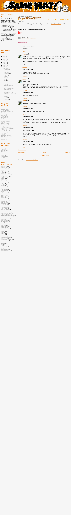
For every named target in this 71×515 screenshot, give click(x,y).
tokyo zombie (4, 238)
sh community (4, 221)
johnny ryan (4, 196)
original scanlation (25, 38)
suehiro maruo (33, 38)
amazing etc (4, 166)
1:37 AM (24, 114)
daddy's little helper (8, 91)
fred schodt (4, 182)
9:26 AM (24, 51)
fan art (2, 179)
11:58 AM (25, 76)
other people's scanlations (7, 215)
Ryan (24, 54)
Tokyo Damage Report (6, 136)
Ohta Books (4, 129)
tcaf (2, 232)
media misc (4, 204)
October (6, 72)
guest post (3, 186)
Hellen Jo (3, 152)
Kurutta (3, 134)
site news (3, 225)
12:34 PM (25, 106)
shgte (2, 222)
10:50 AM (25, 67)
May (5, 79)
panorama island (5, 218)
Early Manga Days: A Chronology (6, 114)
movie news (4, 207)
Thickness (3, 151)
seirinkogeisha (4, 220)
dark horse (3, 171)
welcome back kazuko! (8, 88)
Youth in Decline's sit (8, 22)
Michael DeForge (5, 150)
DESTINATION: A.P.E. (8, 92)
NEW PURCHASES (8, 89)
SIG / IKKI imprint (5, 131)
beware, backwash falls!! (9, 95)
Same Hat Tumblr (5, 108)
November (6, 70)
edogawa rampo (5, 176)
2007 (4, 65)
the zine (3, 234)
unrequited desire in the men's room (9, 82)
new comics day (5, 209)
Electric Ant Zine (5, 109)
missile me (6, 96)
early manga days (5, 174)
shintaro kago (4, 224)
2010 (4, 60)
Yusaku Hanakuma (5, 121)
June (5, 77)
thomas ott (3, 236)
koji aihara (3, 201)
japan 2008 (4, 194)
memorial (3, 206)
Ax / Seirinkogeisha (5, 127)
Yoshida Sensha (5, 119)
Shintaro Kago (4, 118)
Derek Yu (3, 155)
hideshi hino (4, 189)
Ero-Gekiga (4, 139)
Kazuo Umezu (4, 116)
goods (2, 185)
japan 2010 (4, 195)
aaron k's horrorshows (8, 85)
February (6, 99)
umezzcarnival (4, 240)
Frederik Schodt (5, 124)
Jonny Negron (4, 156)
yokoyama (3, 248)
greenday (6, 84)
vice (2, 244)
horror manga (4, 190)
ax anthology (4, 168)
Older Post (67, 152)
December (6, 69)
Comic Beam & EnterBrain (7, 128)
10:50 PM (25, 125)
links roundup (4, 202)
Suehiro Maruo (4, 117)
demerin (3, 172)
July (5, 76)
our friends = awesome (6, 216)
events (2, 178)
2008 (4, 63)
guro (2, 188)
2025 (4, 55)
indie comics (4, 192)
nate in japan (4, 208)
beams (2, 170)
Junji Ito (3, 122)
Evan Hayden (4, 148)
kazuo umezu (4, 200)
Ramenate (3, 149)
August (6, 75)
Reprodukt (3, 133)
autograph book (5, 167)
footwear (3, 180)
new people (4, 210)
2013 (4, 56)
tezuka (2, 233)
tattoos (2, 231)
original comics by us (6, 213)
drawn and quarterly (6, 173)
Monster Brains (5, 137)
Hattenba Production (6, 130)
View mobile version (44, 155)
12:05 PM (25, 98)
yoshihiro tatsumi (5, 250)
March (5, 97)
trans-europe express (6, 239)
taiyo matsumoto (5, 228)
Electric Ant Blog (5, 110)
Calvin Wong (4, 154)
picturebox (3, 219)
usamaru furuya (5, 242)
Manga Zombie (4, 125)
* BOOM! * (6, 86)
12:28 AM (25, 90)
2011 (4, 59)
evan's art (3, 177)
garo (2, 183)
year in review (4, 246)
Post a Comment (22, 149)
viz (1, 245)
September (6, 73)
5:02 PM (25, 147)
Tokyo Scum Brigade (6, 135)
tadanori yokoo (4, 227)
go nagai (3, 184)
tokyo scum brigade (6, 237)
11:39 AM (25, 139)
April (5, 80)
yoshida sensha (5, 249)
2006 (4, 66)
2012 (4, 57)
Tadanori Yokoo (5, 123)
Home (44, 152)
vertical (3, 243)
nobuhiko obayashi (5, 212)
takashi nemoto (5, 230)
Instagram (3, 24)
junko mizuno (4, 198)
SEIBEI (3, 157)
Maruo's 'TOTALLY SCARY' (29, 18)
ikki (2, 191)
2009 (4, 62)
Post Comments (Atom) (32, 160)
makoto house (4, 203)
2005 (4, 68)
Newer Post (21, 152)
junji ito (3, 197)
